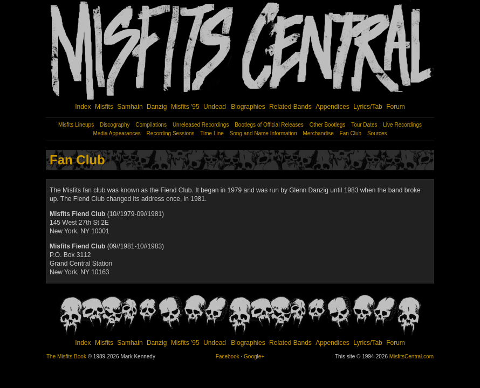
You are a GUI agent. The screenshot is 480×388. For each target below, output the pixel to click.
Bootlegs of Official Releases (269, 125)
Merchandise (318, 133)
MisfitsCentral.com (411, 356)
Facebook (227, 356)
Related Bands (290, 106)
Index (83, 106)
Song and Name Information (263, 133)
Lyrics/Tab (367, 106)
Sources (377, 133)
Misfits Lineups (76, 125)
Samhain (129, 106)
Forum (395, 106)
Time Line (212, 133)
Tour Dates (364, 125)
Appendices (332, 106)
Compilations (151, 125)
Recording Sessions (171, 133)
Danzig (157, 106)
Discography (115, 125)
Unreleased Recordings (201, 125)
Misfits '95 (185, 106)
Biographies (248, 106)
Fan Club (351, 133)
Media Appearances (116, 133)
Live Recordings (402, 125)
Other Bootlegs (328, 125)
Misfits (104, 106)
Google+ (254, 356)
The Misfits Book (66, 356)
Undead (214, 106)
